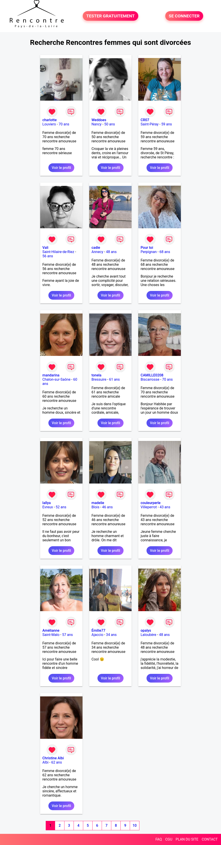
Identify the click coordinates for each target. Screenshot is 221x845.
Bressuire (98, 379)
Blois (95, 507)
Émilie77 (98, 630)
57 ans (67, 635)
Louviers (49, 124)
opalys (145, 630)
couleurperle (150, 503)
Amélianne (50, 630)
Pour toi (146, 247)
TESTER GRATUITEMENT (110, 16)
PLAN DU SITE (187, 839)
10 (135, 825)
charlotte (49, 120)
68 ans (164, 252)
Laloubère (148, 635)
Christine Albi (53, 758)
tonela (96, 375)
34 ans (111, 635)
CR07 (144, 120)
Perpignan (148, 252)
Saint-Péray (149, 124)
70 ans (64, 124)
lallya (46, 503)
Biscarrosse (149, 379)
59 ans (166, 124)
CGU (168, 839)
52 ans (61, 507)
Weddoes (98, 120)
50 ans (109, 124)
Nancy (96, 124)
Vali (45, 247)
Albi (45, 762)
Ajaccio (97, 635)
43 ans (165, 507)
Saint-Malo (50, 635)
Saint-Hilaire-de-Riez (58, 252)
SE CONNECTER (184, 16)
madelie (97, 503)
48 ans (111, 252)
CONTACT (210, 839)
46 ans (107, 507)
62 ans (56, 762)
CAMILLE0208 (151, 375)
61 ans (114, 379)
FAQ (158, 839)
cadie (95, 247)
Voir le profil (61, 168)
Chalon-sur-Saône (56, 379)
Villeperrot (148, 507)
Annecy (97, 252)
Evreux (47, 507)
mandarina (50, 375)
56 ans (47, 256)
